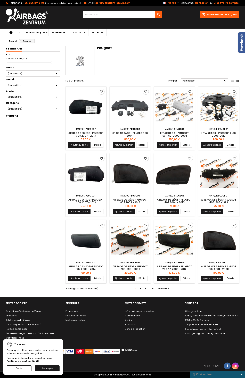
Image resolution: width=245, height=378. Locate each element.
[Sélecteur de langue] (171, 3)
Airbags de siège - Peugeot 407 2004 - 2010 (174, 201)
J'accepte (47, 368)
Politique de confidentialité (23, 361)
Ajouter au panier (79, 144)
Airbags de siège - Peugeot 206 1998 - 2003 (130, 268)
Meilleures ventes (75, 320)
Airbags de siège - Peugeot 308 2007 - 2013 (85, 134)
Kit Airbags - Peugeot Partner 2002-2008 (174, 134)
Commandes (132, 315)
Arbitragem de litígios (18, 320)
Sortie (19, 368)
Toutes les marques (32, 32)
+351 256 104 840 (33, 3)
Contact (191, 303)
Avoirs (128, 320)
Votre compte (135, 303)
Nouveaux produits (76, 315)
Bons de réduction (135, 329)
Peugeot (12, 116)
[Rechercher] (122, 14)
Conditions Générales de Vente (23, 311)
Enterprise (58, 32)
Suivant (164, 288)
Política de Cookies (16, 329)
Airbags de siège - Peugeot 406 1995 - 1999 (218, 201)
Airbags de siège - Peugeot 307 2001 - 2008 (218, 268)
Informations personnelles (139, 311)
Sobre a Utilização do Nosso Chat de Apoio (30, 333)
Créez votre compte (226, 3)
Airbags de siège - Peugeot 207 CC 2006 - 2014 (174, 268)
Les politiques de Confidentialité (23, 324)
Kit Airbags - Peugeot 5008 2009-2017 (218, 134)
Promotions (72, 311)
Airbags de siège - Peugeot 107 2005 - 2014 (85, 268)
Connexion (201, 3)
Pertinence (205, 81)
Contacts (78, 32)
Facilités (97, 32)
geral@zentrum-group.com (112, 3)
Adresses (130, 324)
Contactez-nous (15, 337)
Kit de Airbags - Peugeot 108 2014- (130, 134)
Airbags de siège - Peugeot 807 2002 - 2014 (130, 201)
